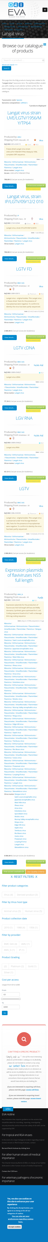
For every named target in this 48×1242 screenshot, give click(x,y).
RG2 (42, 294)
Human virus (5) (33, 911)
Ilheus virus (17, 665)
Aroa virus (16, 674)
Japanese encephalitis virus (23, 648)
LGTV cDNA (24, 347)
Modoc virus (17, 699)
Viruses (19, 23)
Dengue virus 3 (20, 794)
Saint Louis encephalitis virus (24, 640)
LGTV (24, 488)
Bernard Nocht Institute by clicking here (16, 1148)
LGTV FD (24, 268)
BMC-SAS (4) (10, 943)
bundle (40, 598)
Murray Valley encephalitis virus (25, 707)
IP (18, 215)
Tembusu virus (18, 741)
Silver (29, 223)
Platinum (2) (17, 966)
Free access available (36, 185)
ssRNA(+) (24, 103)
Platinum (33, 294)
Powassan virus (19, 766)
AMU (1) (25, 943)
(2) (5, 966)
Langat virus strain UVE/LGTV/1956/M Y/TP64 (24, 117)
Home (4, 23)
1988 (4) (21, 927)
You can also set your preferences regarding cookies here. (20, 1219)
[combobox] (23, 60)
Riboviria (28, 23)
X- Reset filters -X (24, 877)
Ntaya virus (17, 716)
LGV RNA (24, 418)
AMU (19, 137)
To (3, 1003)
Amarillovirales (36, 26)
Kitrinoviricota (9, 26)
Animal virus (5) (12, 911)
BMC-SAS (20, 283)
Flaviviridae (8, 29)
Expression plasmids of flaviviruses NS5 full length (24, 575)
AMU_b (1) (9, 949)
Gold (29, 144)
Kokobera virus (18, 682)
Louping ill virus (19, 774)
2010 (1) (8, 927)
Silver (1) (8, 972)
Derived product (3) (27, 894)
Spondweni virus (21, 814)
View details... (9, 186)
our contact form (17, 1066)
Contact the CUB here (9, 1171)
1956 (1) (33, 927)
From (4, 990)
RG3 (36, 144)
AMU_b (20, 594)
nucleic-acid (38, 365)
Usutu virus (17, 758)
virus (41, 140)
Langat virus (17, 167)
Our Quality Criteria (35, 871)
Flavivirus (19, 29)
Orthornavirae (39, 23)
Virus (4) (8, 894)
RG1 (42, 373)
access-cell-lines (32, 1090)
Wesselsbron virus (20, 791)
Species (19, 100)
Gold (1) (32, 966)
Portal (11, 23)
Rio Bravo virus (18, 749)
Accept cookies (14, 1227)
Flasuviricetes (23, 26)
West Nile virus (18, 657)
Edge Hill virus (18, 724)
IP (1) (21, 949)
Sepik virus (17, 732)
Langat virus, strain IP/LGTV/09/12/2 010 (24, 199)
